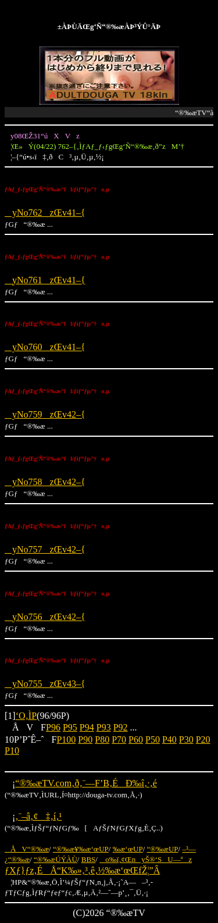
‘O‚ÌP (26, 716)
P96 (53, 727)
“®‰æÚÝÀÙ (55, 859)
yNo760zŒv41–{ (45, 347)
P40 (169, 739)
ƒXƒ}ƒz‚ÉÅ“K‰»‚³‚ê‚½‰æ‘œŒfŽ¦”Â (82, 870)
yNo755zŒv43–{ (45, 684)
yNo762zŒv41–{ (45, 213)
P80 (102, 739)
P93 (104, 727)
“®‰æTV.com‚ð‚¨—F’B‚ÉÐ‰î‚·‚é (85, 783)
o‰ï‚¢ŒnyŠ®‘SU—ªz (145, 859)
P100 (66, 739)
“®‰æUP (162, 848)
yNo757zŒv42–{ (45, 549)
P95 (70, 727)
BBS (88, 859)
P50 (152, 739)
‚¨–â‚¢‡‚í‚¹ (38, 816)
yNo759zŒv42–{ (45, 414)
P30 (186, 739)
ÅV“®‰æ (27, 848)
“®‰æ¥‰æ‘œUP (81, 848)
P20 (203, 739)
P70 (119, 739)
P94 (87, 727)
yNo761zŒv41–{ (45, 280)
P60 (135, 739)
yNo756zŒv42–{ (45, 617)
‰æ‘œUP (128, 848)
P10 (12, 750)
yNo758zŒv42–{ (45, 482)
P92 (120, 727)
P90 (85, 739)
